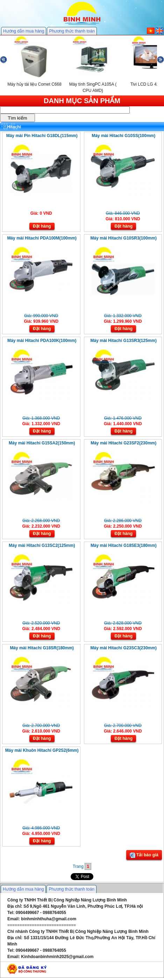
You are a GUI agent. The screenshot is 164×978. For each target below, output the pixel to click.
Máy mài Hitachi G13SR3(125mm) (124, 340)
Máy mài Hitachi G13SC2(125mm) (42, 545)
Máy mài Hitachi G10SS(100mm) (123, 135)
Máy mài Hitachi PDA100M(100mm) (42, 238)
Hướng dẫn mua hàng (23, 31)
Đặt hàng (42, 226)
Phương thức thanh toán (71, 31)
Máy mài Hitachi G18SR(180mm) (42, 647)
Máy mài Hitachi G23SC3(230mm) (124, 647)
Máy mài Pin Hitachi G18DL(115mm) (42, 135)
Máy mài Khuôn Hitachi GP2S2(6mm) (42, 750)
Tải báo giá (144, 855)
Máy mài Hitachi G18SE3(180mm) (124, 545)
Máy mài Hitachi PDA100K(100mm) (41, 340)
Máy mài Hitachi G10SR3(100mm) (124, 238)
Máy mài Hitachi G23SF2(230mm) (123, 443)
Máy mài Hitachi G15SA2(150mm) (42, 443)
